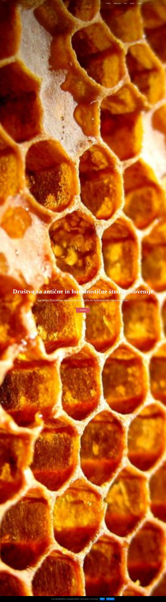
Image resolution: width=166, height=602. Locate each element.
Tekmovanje (117, 3)
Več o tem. (110, 599)
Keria (125, 3)
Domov (139, 3)
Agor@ (132, 3)
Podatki (108, 3)
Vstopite (83, 310)
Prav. (102, 599)
